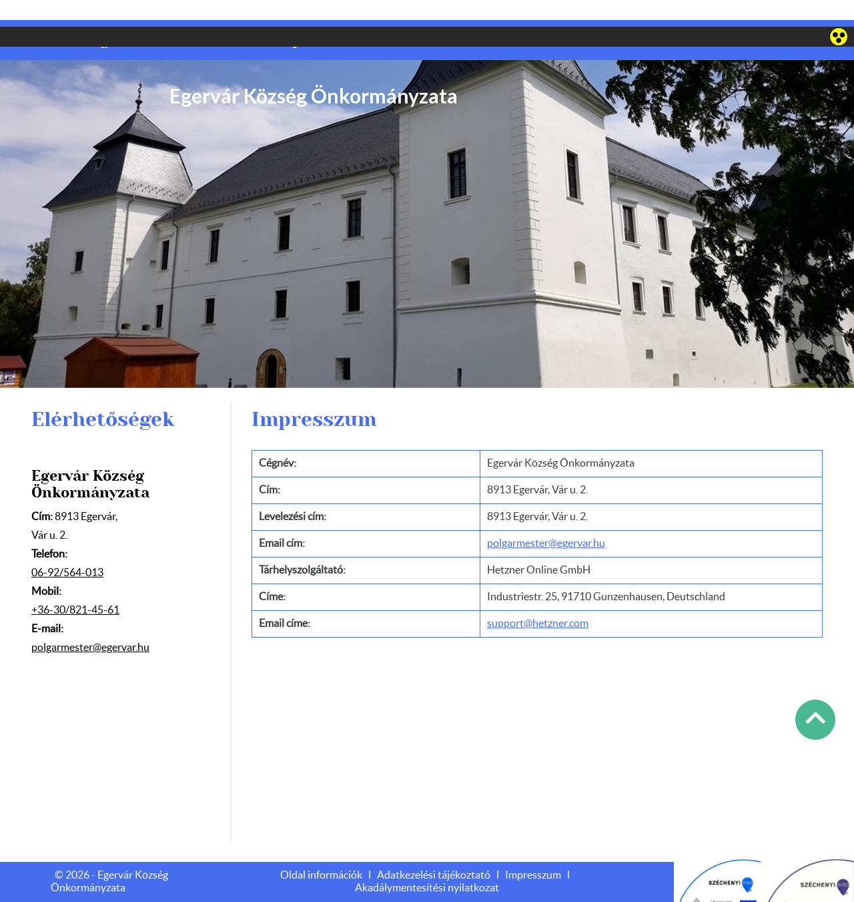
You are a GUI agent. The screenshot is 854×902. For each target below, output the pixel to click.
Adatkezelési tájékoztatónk (481, 886)
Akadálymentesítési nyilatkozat (427, 861)
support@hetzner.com (537, 597)
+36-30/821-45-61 (75, 583)
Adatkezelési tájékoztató (433, 848)
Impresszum (533, 848)
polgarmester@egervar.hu (90, 621)
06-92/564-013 (67, 546)
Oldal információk (321, 848)
